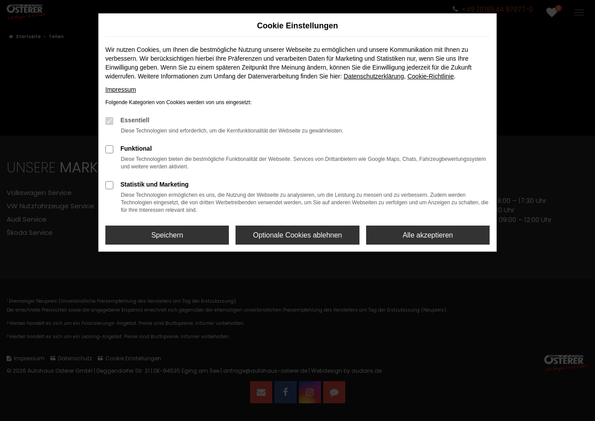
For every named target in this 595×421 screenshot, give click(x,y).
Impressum (120, 89)
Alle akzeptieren (427, 235)
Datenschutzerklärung (374, 76)
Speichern (167, 235)
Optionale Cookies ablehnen (297, 235)
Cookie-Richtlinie (430, 76)
